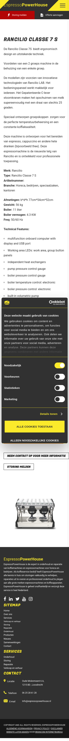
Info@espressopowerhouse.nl (36, 701)
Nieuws (7, 639)
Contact (7, 646)
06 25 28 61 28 (29, 693)
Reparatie (8, 628)
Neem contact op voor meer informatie (36, 456)
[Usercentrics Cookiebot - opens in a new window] (49, 302)
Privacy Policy (42, 728)
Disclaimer (57, 728)
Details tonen (48, 413)
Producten (9, 635)
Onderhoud (8, 631)
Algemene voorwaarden (19, 728)
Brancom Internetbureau (49, 732)
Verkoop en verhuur (12, 621)
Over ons (8, 614)
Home (6, 610)
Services (8, 618)
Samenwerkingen (12, 642)
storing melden (18, 467)
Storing (7, 625)
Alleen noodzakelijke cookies (34, 439)
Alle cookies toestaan (35, 426)
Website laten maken (17, 732)
